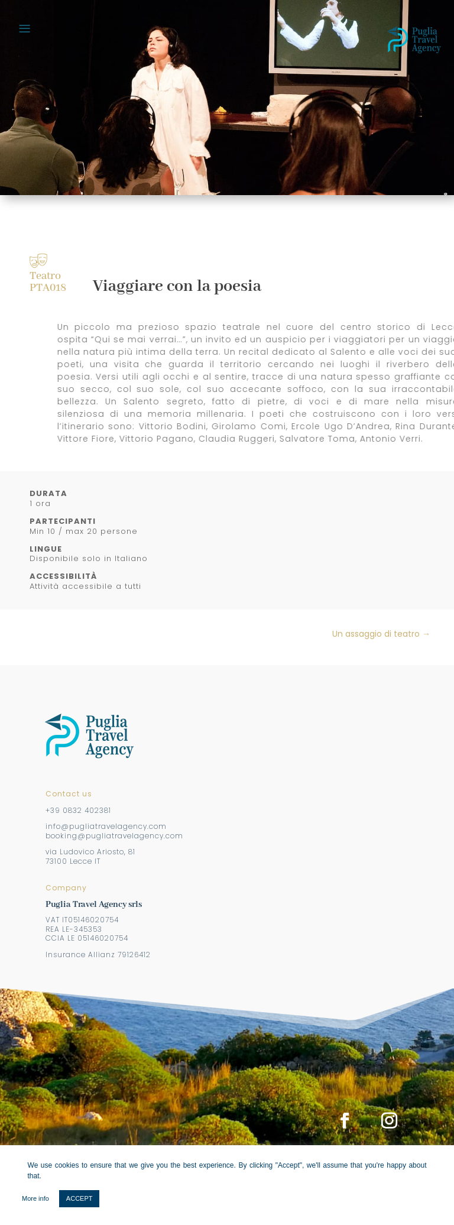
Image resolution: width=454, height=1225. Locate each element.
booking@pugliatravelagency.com (114, 836)
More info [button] (35, 1198)
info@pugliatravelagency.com (106, 826)
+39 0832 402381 (78, 810)
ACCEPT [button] (79, 1198)
